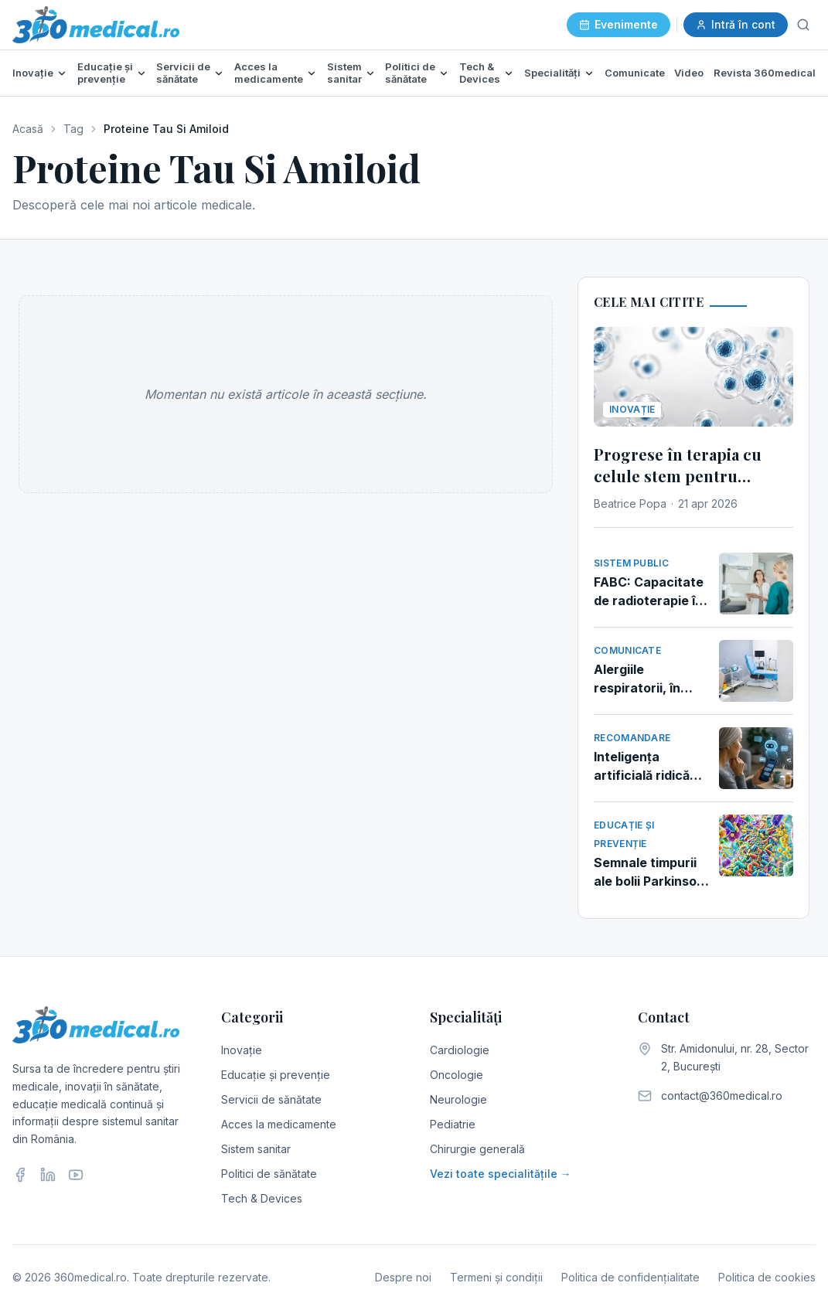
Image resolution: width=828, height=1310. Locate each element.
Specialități (552, 73)
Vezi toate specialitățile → (500, 1173)
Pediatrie (452, 1124)
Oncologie (456, 1074)
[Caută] (803, 24)
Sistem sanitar (344, 73)
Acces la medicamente (268, 73)
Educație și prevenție (105, 73)
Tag (73, 128)
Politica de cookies (767, 1277)
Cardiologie (459, 1050)
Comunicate (635, 72)
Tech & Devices (479, 73)
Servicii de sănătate (183, 73)
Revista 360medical (765, 72)
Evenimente (618, 24)
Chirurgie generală (477, 1148)
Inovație (32, 73)
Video (689, 72)
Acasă (27, 128)
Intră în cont (735, 24)
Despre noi (403, 1277)
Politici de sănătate (410, 73)
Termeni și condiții (496, 1277)
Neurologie (458, 1099)
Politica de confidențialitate (630, 1277)
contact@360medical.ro (721, 1095)
